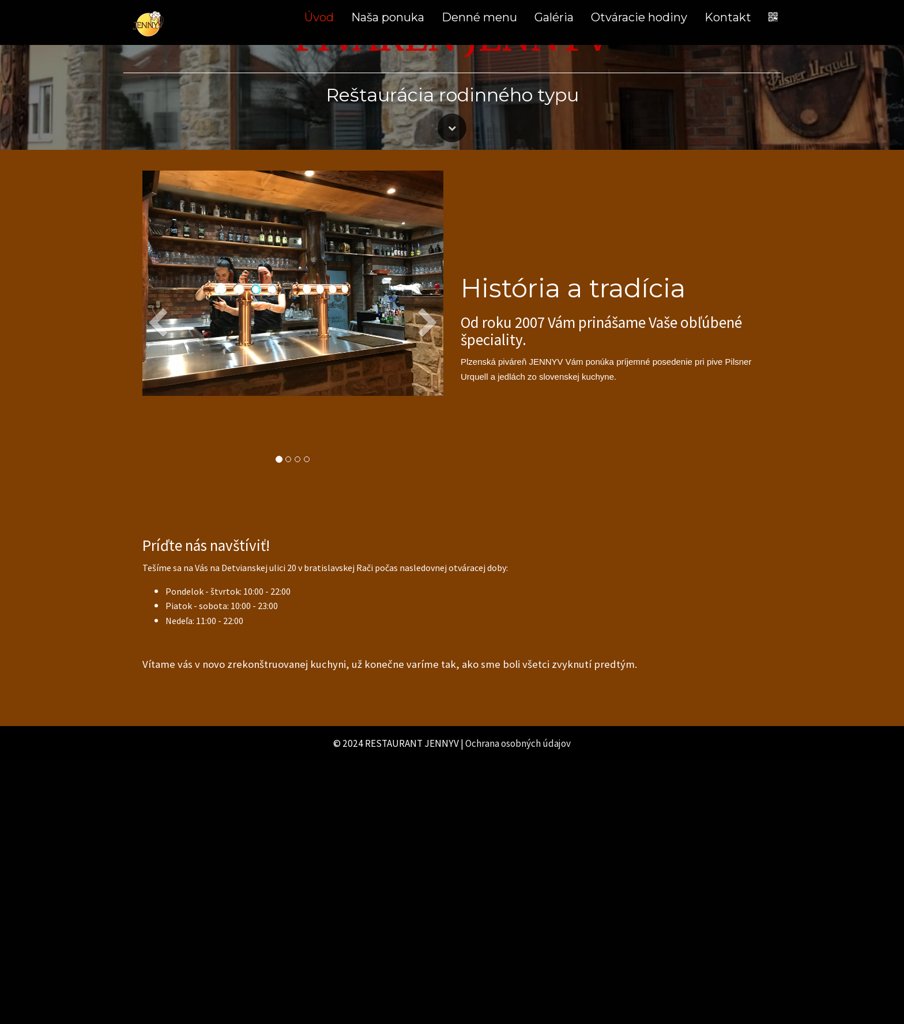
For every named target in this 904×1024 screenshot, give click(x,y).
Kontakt (728, 17)
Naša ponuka (387, 17)
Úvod (319, 17)
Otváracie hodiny (639, 17)
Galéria (554, 17)
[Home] (149, 22)
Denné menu (479, 17)
